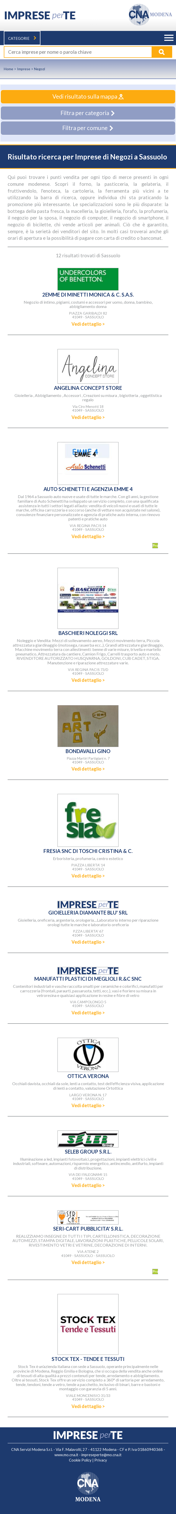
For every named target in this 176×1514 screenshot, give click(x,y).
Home (8, 69)
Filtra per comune (88, 127)
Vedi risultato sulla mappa (88, 96)
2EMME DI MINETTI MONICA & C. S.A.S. (88, 294)
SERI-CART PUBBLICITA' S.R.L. (88, 1229)
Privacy (100, 1460)
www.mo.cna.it (66, 1455)
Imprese (23, 69)
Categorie (22, 38)
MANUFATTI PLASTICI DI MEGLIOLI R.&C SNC (88, 979)
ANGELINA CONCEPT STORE (88, 388)
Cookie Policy (80, 1460)
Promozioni (155, 545)
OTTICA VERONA (88, 1076)
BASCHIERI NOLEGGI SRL (88, 633)
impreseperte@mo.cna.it (101, 1455)
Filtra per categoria (88, 113)
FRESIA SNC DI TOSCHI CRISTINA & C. (88, 851)
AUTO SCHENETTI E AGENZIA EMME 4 (88, 489)
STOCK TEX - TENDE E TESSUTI (88, 1359)
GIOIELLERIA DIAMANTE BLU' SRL (88, 912)
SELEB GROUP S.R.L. (88, 1151)
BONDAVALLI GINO (88, 751)
